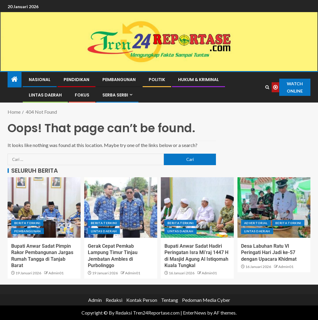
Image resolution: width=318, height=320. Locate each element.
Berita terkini (27, 223)
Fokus (82, 95)
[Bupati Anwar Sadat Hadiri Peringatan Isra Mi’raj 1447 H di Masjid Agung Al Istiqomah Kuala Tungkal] (197, 207)
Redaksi (114, 300)
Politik (157, 80)
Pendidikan (76, 80)
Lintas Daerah (45, 95)
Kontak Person (141, 300)
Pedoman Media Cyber (206, 300)
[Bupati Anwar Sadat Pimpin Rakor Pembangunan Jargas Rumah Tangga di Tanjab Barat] (44, 207)
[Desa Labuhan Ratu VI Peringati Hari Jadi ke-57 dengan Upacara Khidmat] (273, 207)
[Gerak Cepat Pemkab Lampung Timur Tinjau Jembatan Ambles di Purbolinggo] (120, 207)
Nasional (40, 80)
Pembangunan (119, 80)
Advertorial (256, 223)
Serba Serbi (115, 95)
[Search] (267, 87)
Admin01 (56, 273)
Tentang (169, 300)
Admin (95, 300)
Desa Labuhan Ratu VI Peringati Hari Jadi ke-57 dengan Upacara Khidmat (268, 252)
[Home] (14, 79)
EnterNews (194, 312)
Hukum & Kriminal (198, 80)
